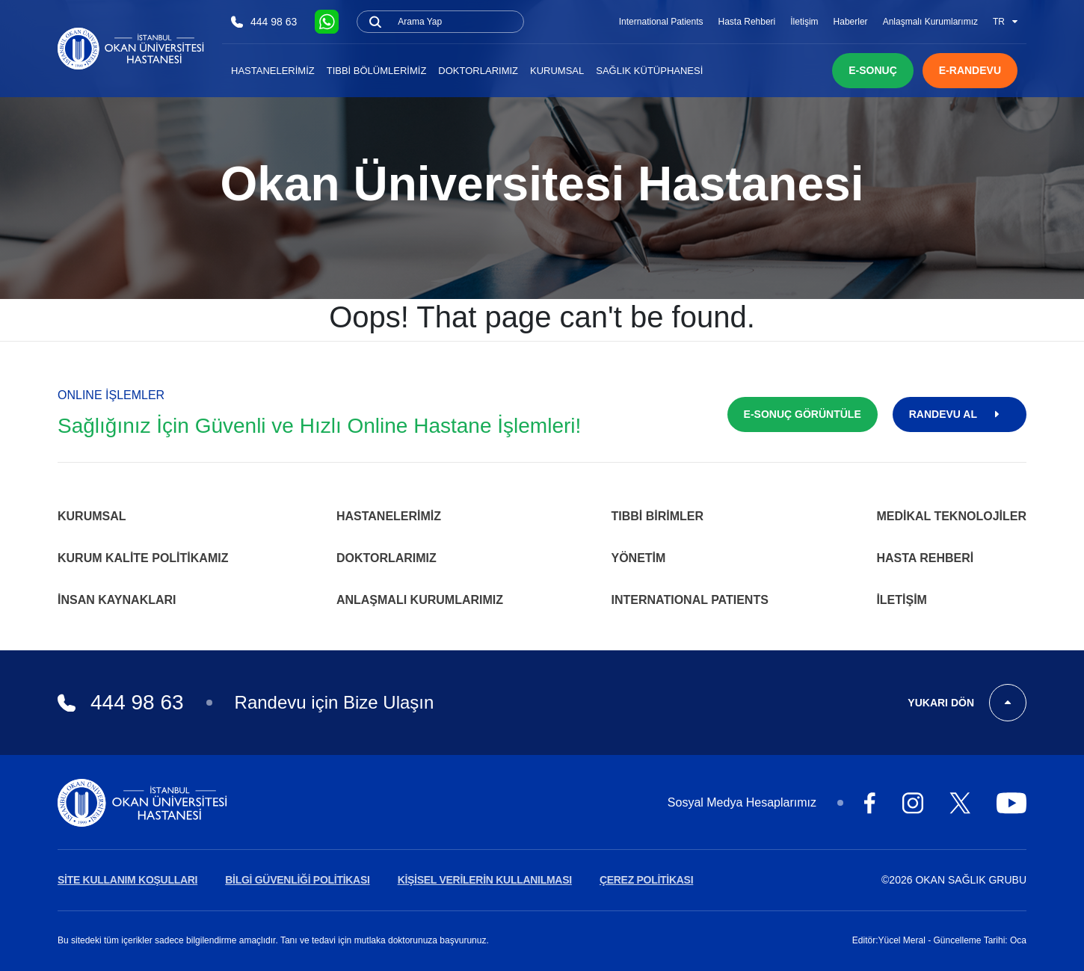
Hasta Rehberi (747, 21)
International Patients (661, 21)
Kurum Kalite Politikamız (143, 558)
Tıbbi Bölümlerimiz (377, 70)
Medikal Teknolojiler (951, 516)
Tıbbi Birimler (658, 516)
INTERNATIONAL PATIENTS (690, 600)
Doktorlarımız (478, 70)
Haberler (851, 21)
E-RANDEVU (970, 70)
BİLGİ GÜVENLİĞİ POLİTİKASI (297, 880)
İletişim (804, 21)
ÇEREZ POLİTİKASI (646, 880)
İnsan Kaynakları (117, 600)
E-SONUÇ (873, 70)
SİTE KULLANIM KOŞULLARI (127, 880)
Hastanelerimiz (273, 70)
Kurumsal (557, 70)
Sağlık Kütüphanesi (649, 70)
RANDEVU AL (959, 414)
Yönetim (639, 558)
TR (1005, 21)
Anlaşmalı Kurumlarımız (930, 21)
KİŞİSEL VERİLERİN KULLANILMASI (485, 880)
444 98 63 (264, 22)
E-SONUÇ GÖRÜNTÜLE (802, 414)
